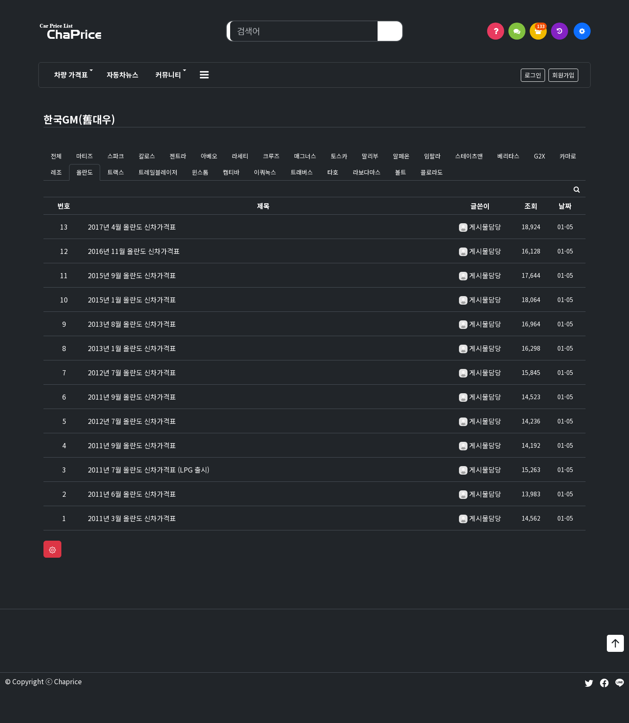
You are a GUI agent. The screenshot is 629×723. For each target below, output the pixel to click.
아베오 (209, 156)
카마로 (568, 156)
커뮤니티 (168, 74)
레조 (56, 172)
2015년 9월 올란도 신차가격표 (132, 275)
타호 (332, 172)
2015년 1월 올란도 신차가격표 (132, 299)
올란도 (84, 172)
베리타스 (508, 156)
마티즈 (84, 156)
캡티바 (231, 172)
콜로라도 (432, 172)
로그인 (533, 75)
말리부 (370, 156)
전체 (56, 156)
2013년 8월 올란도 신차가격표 (132, 324)
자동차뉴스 (122, 74)
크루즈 (271, 156)
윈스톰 (200, 172)
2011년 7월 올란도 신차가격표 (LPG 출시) (148, 469)
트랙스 (115, 172)
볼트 (400, 172)
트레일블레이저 (157, 172)
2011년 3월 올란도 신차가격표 (132, 518)
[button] (204, 75)
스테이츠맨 (469, 156)
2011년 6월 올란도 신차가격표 (132, 494)
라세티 (240, 156)
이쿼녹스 (265, 172)
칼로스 (146, 156)
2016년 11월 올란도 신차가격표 (134, 251)
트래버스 (302, 172)
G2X (539, 156)
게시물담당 (485, 227)
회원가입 (563, 75)
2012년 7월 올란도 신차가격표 (132, 372)
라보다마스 (367, 172)
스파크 (115, 156)
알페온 (401, 156)
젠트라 (178, 156)
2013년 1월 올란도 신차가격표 (132, 348)
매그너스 (305, 156)
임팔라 (432, 156)
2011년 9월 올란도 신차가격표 (132, 397)
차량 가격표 (71, 74)
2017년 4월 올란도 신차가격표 (132, 227)
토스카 (339, 156)
